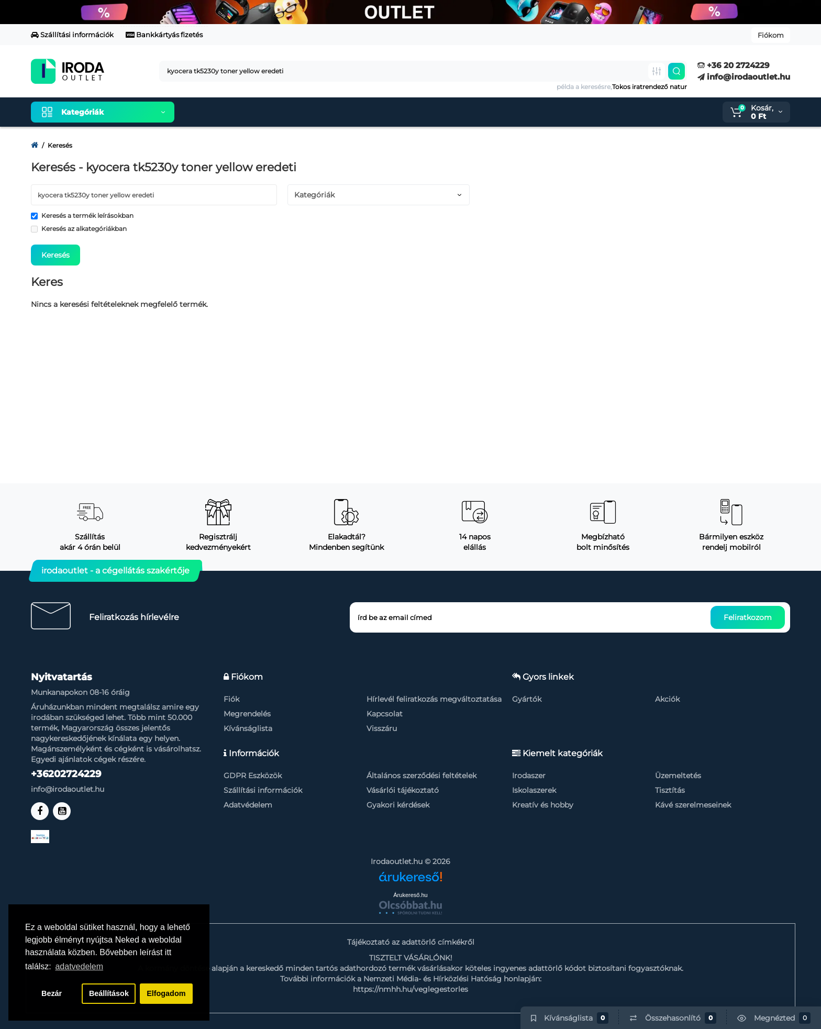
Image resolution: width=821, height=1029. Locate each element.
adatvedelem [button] (79, 966)
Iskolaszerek (534, 790)
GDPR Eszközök (253, 775)
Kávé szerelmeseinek (693, 805)
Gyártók (526, 699)
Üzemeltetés (678, 775)
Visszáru (382, 728)
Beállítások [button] (109, 993)
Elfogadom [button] (166, 993)
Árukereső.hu (410, 895)
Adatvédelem (248, 805)
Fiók (231, 699)
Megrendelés (247, 713)
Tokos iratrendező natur (649, 87)
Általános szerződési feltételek (421, 775)
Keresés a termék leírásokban (82, 215)
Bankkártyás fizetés (164, 34)
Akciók (667, 699)
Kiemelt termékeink (232, 112)
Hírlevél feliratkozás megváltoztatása (434, 699)
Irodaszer (529, 775)
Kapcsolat (385, 713)
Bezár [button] (51, 993)
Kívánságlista (248, 728)
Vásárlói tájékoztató (403, 790)
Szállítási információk (72, 34)
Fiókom (771, 35)
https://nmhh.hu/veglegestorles (410, 989)
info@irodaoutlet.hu (743, 77)
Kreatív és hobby (542, 805)
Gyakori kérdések (398, 805)
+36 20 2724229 (733, 65)
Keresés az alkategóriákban (79, 229)
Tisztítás (670, 790)
